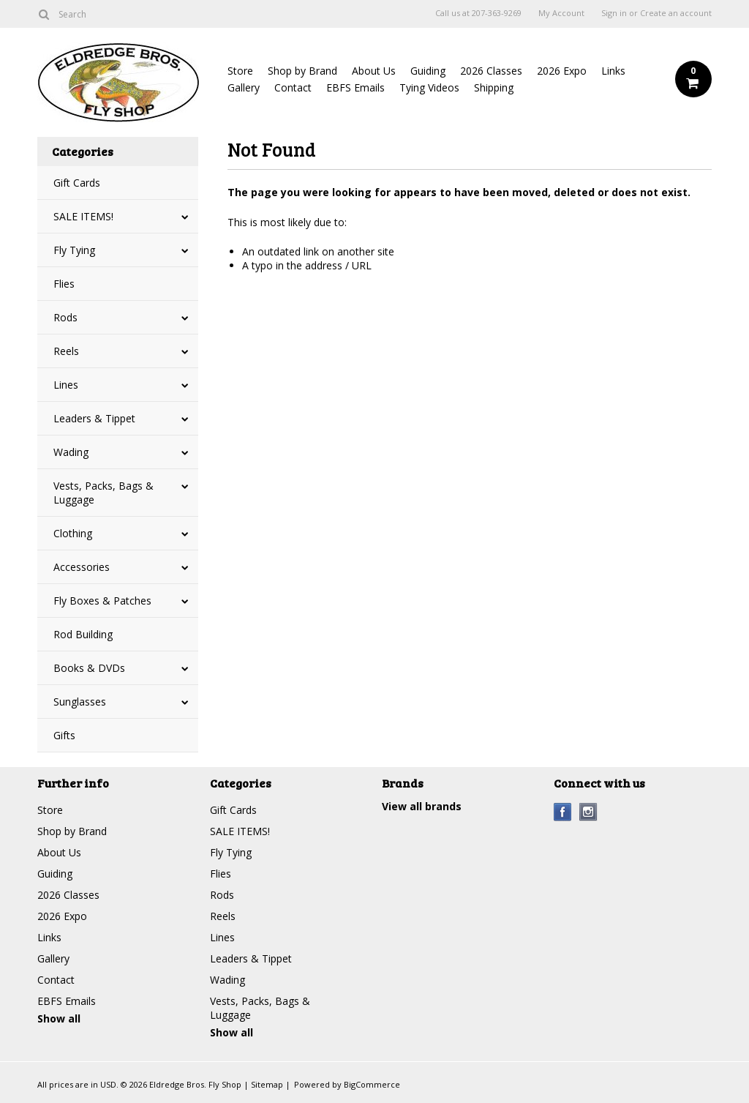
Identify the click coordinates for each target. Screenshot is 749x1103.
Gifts (64, 735)
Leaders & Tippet (94, 418)
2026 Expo (562, 71)
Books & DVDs (89, 668)
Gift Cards (76, 183)
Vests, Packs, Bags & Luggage (103, 492)
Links (613, 71)
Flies (64, 284)
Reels (66, 351)
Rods (65, 317)
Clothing (72, 533)
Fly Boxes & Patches (102, 600)
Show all (58, 1018)
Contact (293, 87)
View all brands (422, 806)
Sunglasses (79, 701)
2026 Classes (491, 71)
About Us (374, 71)
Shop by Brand (302, 71)
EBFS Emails (355, 87)
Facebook (563, 812)
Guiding (427, 71)
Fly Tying (74, 250)
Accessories (81, 567)
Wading (71, 452)
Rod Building (83, 634)
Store (240, 71)
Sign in (614, 13)
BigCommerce (372, 1084)
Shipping (493, 87)
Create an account (676, 13)
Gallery (243, 87)
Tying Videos (429, 87)
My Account (561, 13)
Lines (65, 385)
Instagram (588, 812)
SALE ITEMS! (83, 216)
